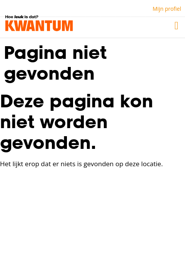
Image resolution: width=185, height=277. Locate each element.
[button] (176, 26)
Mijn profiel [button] (167, 8)
